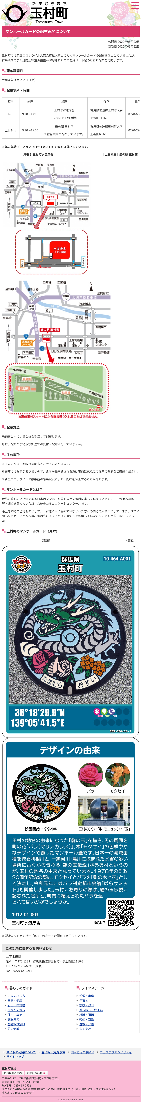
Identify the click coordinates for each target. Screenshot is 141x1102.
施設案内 (13, 1019)
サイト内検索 (117, 5)
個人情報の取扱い (82, 1052)
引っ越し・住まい (91, 1010)
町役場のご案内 (13, 1073)
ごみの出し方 (16, 995)
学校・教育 (86, 1005)
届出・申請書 (16, 1005)
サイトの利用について (21, 1052)
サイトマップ (15, 1056)
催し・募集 (15, 1014)
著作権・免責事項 (53, 1052)
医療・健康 (15, 1000)
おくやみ (85, 1028)
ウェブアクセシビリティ (116, 1052)
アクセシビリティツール (125, 5)
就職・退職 (86, 1014)
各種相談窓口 (16, 1024)
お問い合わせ (36, 1073)
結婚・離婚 (86, 1019)
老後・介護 (86, 1024)
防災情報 (13, 1028)
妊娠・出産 (86, 995)
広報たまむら (16, 1010)
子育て (83, 1000)
